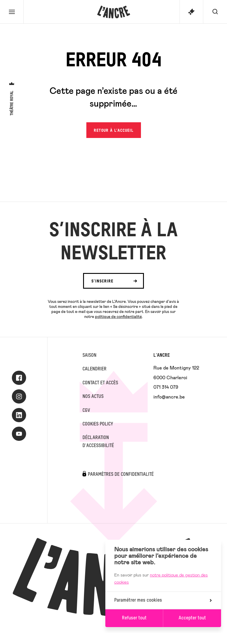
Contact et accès (100, 383)
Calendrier (94, 369)
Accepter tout (192, 618)
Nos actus (93, 396)
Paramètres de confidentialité (121, 474)
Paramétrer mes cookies (163, 600)
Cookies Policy (97, 424)
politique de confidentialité (118, 316)
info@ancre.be (169, 396)
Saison (89, 355)
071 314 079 (165, 387)
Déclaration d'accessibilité (98, 442)
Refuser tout (134, 618)
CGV (86, 410)
